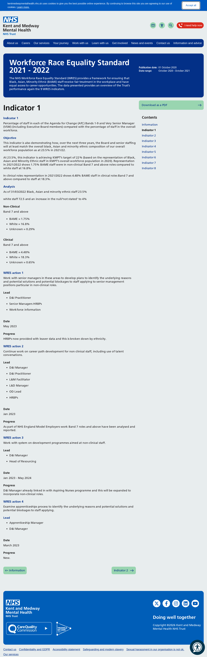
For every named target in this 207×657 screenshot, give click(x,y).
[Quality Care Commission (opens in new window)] (29, 628)
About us (12, 43)
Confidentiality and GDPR (34, 649)
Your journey (61, 43)
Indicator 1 (149, 130)
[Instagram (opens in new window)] (176, 603)
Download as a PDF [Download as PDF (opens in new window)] (154, 105)
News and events (142, 43)
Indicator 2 (121, 570)
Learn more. (23, 7)
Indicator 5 (149, 152)
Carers (26, 43)
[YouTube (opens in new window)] (195, 603)
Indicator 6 (149, 157)
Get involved (120, 43)
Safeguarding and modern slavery (103, 649)
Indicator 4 (149, 146)
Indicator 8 (149, 168)
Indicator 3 (149, 141)
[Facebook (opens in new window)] (166, 603)
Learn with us (100, 43)
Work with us (80, 43)
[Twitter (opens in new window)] (156, 603)
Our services (41, 43)
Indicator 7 (149, 163)
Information (17, 570)
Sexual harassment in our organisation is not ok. (155, 649)
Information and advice (187, 43)
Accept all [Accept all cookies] (191, 5)
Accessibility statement (66, 649)
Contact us (163, 43)
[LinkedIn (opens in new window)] (185, 603)
